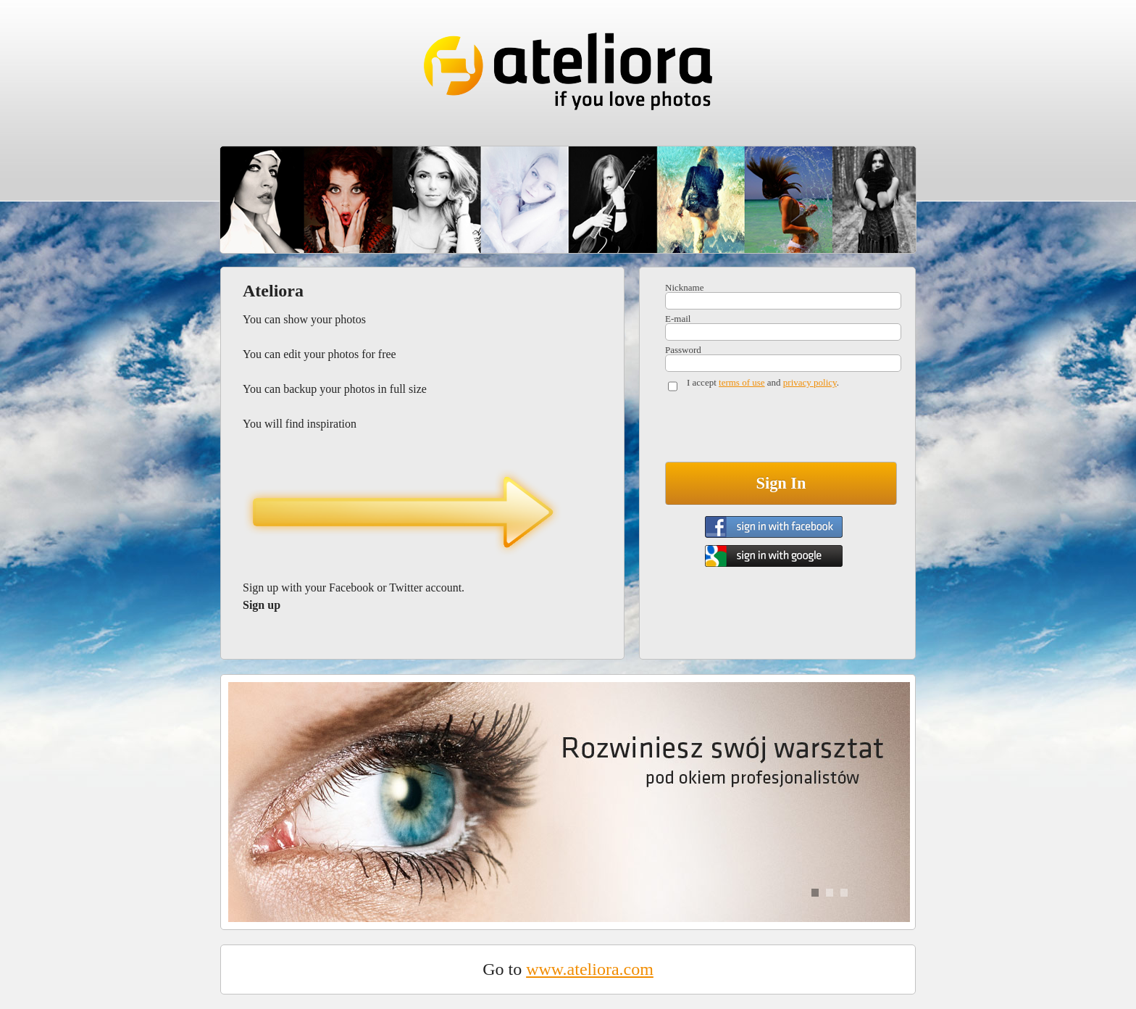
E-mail (677, 318)
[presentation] (775, 430)
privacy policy (810, 382)
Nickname (684, 287)
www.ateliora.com (589, 969)
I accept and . (763, 382)
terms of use (742, 382)
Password (683, 349)
